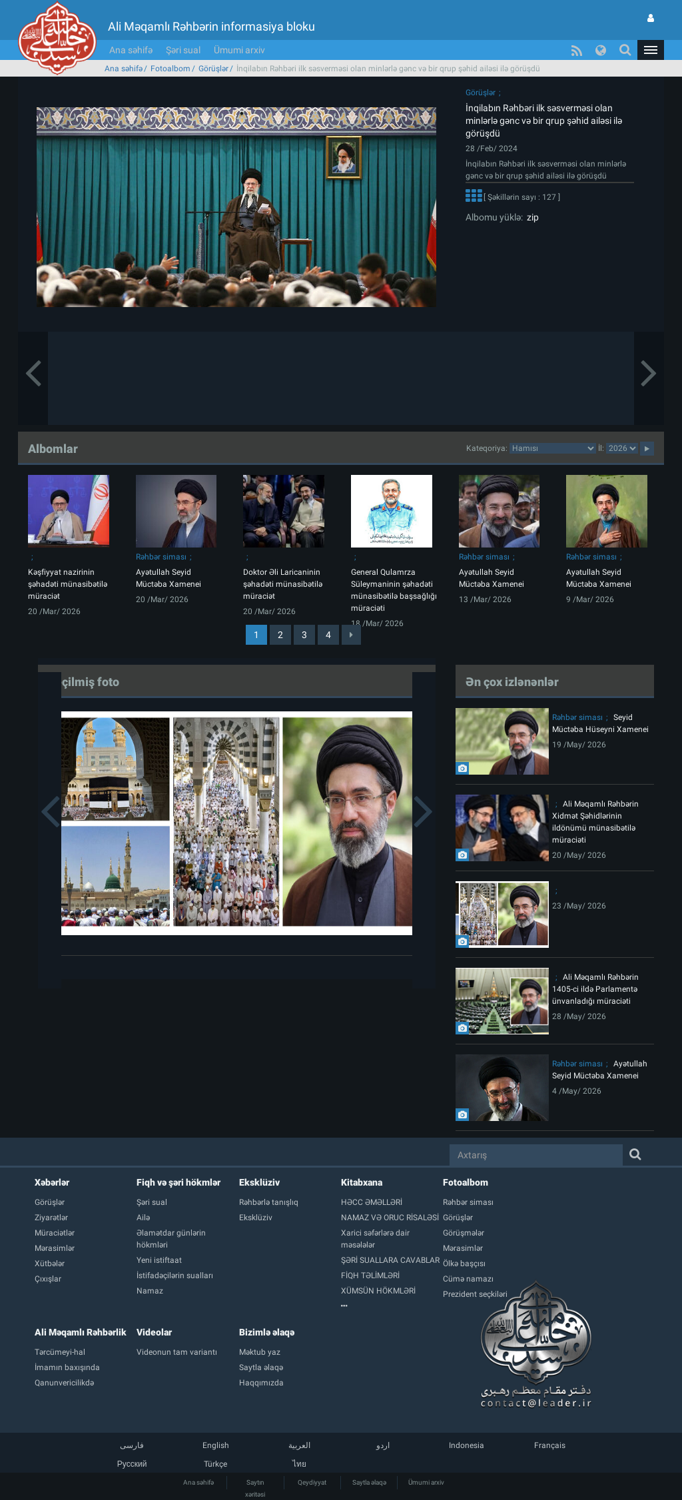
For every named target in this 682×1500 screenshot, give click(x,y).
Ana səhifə (131, 50)
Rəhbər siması (161, 557)
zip (531, 217)
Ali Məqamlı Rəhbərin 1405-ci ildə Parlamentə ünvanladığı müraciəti (595, 989)
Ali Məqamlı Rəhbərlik (81, 1332)
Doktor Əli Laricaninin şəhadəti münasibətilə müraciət (282, 584)
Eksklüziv (259, 1182)
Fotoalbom (170, 68)
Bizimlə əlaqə (266, 1332)
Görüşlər (213, 68)
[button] (650, 50)
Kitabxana (361, 1182)
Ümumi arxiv (239, 50)
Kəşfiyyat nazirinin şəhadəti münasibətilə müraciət (67, 584)
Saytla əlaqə (369, 1482)
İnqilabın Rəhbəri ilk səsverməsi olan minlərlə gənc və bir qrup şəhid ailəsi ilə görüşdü (544, 121)
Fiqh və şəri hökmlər (178, 1182)
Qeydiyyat (312, 1482)
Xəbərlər (52, 1182)
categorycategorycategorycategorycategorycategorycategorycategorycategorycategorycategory (553, 448)
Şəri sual (183, 50)
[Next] (351, 635)
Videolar (154, 1332)
